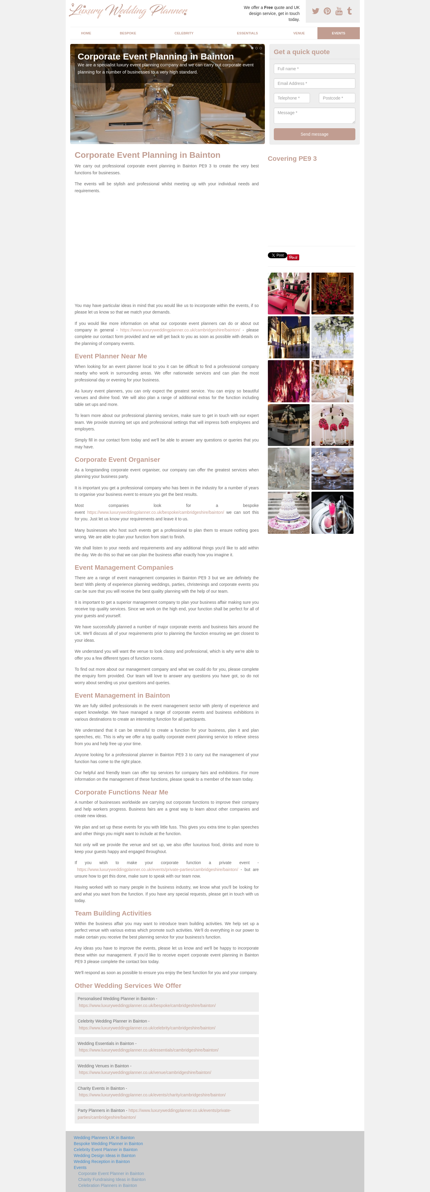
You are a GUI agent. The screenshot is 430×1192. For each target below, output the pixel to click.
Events (338, 33)
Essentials (247, 33)
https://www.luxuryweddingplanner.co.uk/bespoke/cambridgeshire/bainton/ (155, 512)
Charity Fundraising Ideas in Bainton (112, 1179)
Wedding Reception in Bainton (102, 1161)
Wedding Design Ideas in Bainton (105, 1155)
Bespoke (128, 33)
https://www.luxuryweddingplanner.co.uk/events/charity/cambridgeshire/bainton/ (152, 1094)
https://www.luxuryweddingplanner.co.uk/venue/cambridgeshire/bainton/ (145, 1072)
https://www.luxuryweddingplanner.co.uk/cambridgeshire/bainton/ (180, 330)
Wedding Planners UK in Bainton (104, 1137)
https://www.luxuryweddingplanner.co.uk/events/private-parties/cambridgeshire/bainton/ (157, 869)
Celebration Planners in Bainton (107, 1185)
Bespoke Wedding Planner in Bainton (108, 1143)
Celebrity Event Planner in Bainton (105, 1149)
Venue (299, 33)
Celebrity (184, 33)
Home (86, 33)
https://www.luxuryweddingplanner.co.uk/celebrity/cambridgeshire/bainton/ (147, 1028)
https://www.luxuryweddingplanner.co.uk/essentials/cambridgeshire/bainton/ (149, 1050)
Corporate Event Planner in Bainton (111, 1173)
